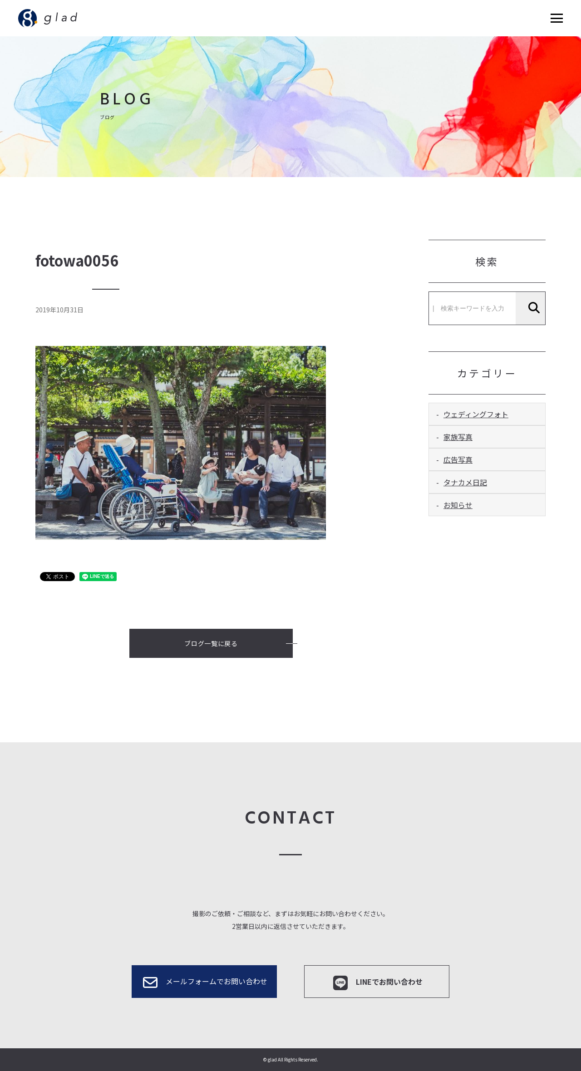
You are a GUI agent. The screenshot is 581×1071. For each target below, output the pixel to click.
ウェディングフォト (475, 414)
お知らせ (458, 504)
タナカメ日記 (465, 482)
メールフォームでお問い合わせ (204, 982)
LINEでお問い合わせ (377, 983)
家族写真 (458, 436)
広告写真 (458, 459)
